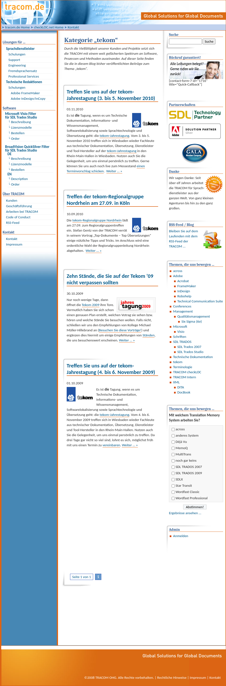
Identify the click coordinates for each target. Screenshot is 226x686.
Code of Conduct (18, 217)
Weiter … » (114, 171)
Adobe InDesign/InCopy (28, 98)
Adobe (178, 276)
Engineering (17, 65)
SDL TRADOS (182, 342)
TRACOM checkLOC (187, 372)
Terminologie (182, 367)
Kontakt (73, 27)
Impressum (14, 244)
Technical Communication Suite (200, 301)
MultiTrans (183, 454)
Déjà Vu (181, 442)
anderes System (187, 435)
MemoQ (181, 448)
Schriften (179, 336)
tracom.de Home (17, 27)
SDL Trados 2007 (189, 347)
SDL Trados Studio (190, 352)
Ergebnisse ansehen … (185, 513)
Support (14, 60)
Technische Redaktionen (24, 82)
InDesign (183, 291)
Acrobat (183, 281)
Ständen (148, 335)
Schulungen (16, 54)
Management (183, 311)
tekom (177, 362)
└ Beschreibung (19, 122)
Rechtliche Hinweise (172, 677)
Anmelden (180, 536)
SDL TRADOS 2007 (188, 467)
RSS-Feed (12, 222)
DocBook (183, 392)
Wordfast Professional (191, 498)
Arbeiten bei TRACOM (22, 211)
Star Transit (183, 485)
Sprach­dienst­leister (20, 49)
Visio (180, 331)
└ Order (13, 138)
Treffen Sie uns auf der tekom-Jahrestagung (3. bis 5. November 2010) (111, 94)
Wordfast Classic (187, 492)
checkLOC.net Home (49, 27)
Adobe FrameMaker (25, 93)
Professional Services (23, 76)
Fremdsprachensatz (22, 71)
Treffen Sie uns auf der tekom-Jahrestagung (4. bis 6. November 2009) (111, 368)
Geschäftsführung (19, 206)
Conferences (182, 306)
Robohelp (184, 296)
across (177, 271)
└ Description (18, 179)
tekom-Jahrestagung (114, 135)
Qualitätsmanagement (193, 316)
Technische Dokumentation (193, 357)
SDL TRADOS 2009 (188, 473)
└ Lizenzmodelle (20, 127)
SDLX (179, 479)
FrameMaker (186, 286)
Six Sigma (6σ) (191, 321)
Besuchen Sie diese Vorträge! (120, 330)
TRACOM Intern (184, 377)
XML (176, 382)
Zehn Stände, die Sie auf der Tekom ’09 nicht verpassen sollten (110, 279)
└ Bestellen (16, 133)
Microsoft (180, 326)
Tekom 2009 (90, 305)
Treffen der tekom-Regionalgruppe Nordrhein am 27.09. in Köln (105, 199)
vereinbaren (111, 445)
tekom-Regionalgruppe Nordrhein (97, 220)
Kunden (11, 200)
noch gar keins (185, 460)
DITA (180, 387)
